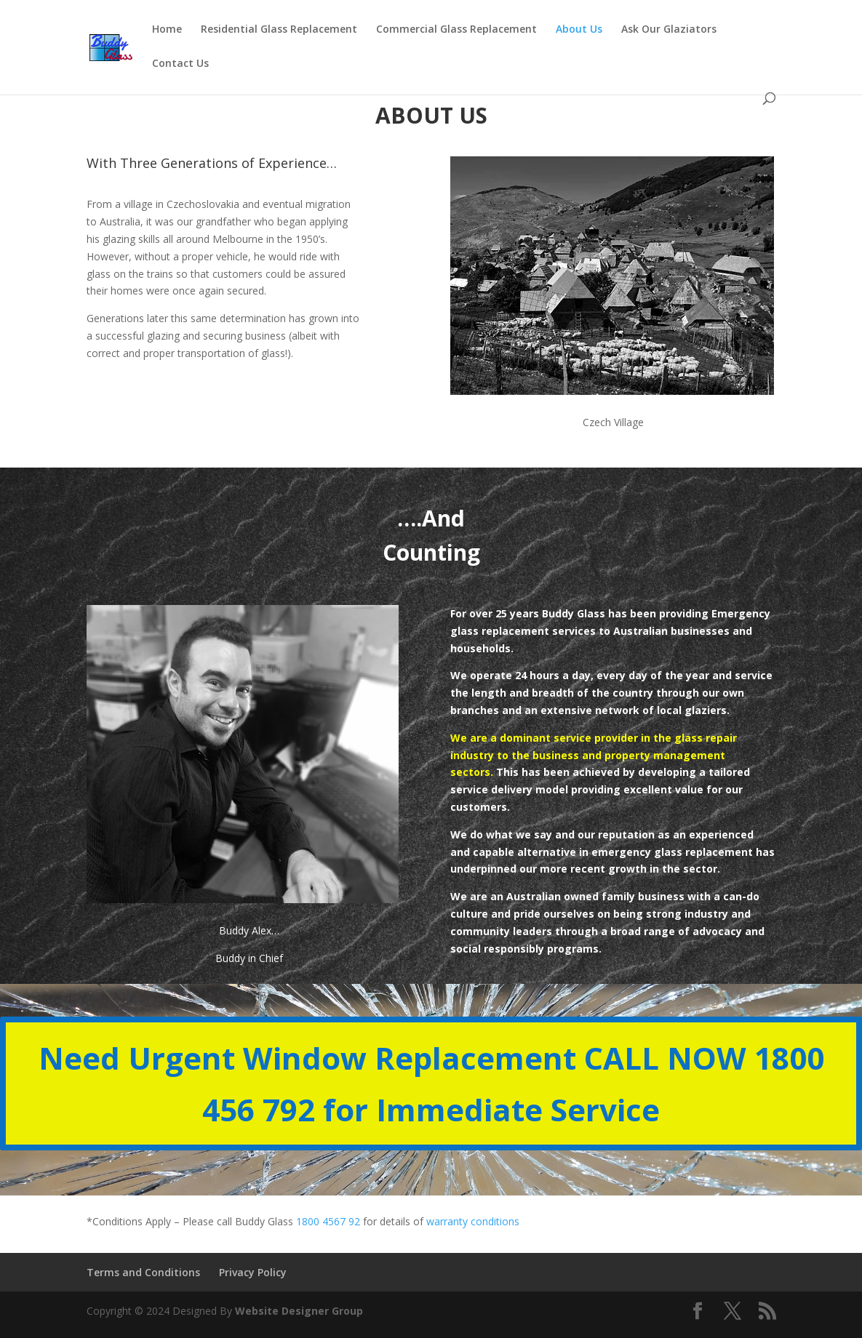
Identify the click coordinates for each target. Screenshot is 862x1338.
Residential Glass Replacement (279, 30)
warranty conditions (472, 1221)
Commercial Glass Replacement (456, 30)
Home (167, 30)
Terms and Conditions (143, 1272)
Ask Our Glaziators (669, 30)
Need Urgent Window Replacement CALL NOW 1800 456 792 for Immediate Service (431, 1083)
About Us (579, 30)
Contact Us (180, 64)
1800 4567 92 (328, 1221)
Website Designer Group (299, 1311)
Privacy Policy (253, 1272)
